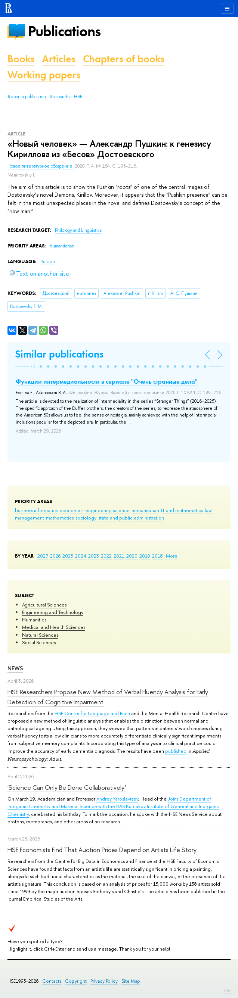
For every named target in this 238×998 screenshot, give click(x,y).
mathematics (60, 517)
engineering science (107, 510)
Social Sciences (39, 642)
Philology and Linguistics (78, 230)
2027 (42, 555)
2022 (106, 555)
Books (20, 58)
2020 (131, 555)
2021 (119, 555)
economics (71, 510)
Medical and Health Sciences (53, 627)
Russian (47, 262)
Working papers (43, 74)
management (29, 517)
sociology (85, 517)
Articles (58, 58)
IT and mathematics (182, 510)
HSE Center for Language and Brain (92, 713)
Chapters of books (123, 58)
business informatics (36, 510)
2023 (93, 555)
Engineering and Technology (52, 612)
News (15, 668)
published (175, 751)
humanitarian (145, 510)
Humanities (34, 619)
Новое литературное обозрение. (41, 166)
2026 (55, 555)
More (171, 555)
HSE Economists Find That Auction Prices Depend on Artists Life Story (102, 849)
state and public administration (131, 517)
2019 (144, 555)
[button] (33, 366)
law (208, 510)
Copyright (76, 981)
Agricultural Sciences (44, 604)
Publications (64, 31)
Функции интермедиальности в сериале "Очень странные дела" (107, 381)
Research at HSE (66, 97)
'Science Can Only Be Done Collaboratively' (66, 787)
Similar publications (59, 354)
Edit (227, 990)
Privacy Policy (104, 981)
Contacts (51, 981)
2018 (157, 555)
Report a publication (27, 97)
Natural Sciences (40, 634)
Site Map (130, 981)
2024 (80, 555)
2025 (67, 555)
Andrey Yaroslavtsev (117, 798)
